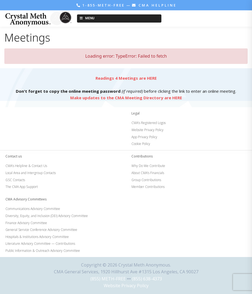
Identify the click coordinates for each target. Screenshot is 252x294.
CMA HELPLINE (154, 5)
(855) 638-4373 (147, 279)
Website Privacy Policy (126, 286)
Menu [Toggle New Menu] (86, 18)
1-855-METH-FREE (101, 5)
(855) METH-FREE (108, 279)
